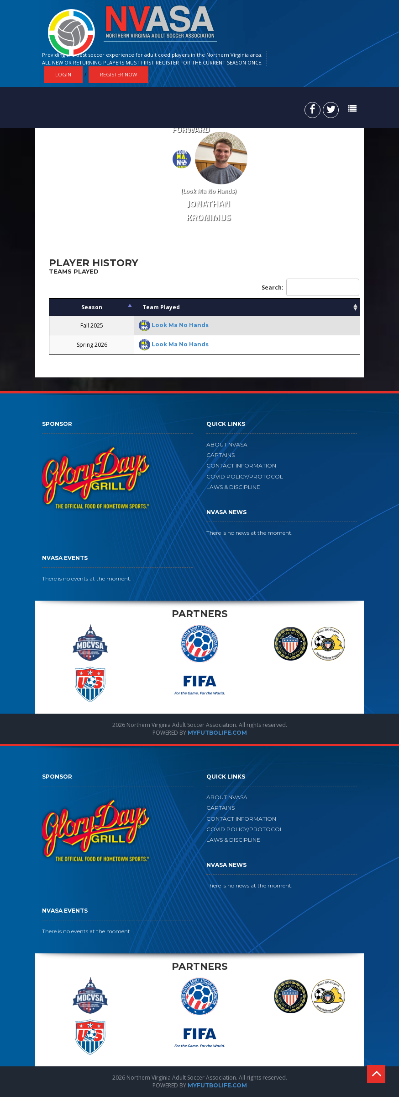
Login (63, 74)
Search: (310, 287)
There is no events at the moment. (86, 578)
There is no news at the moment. (249, 532)
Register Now (118, 74)
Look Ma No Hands (180, 325)
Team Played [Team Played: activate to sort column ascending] (161, 307)
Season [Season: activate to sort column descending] (91, 307)
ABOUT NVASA (226, 444)
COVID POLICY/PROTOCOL (244, 476)
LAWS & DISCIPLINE (233, 487)
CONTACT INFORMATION (241, 465)
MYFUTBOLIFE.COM (217, 732)
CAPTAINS (220, 455)
